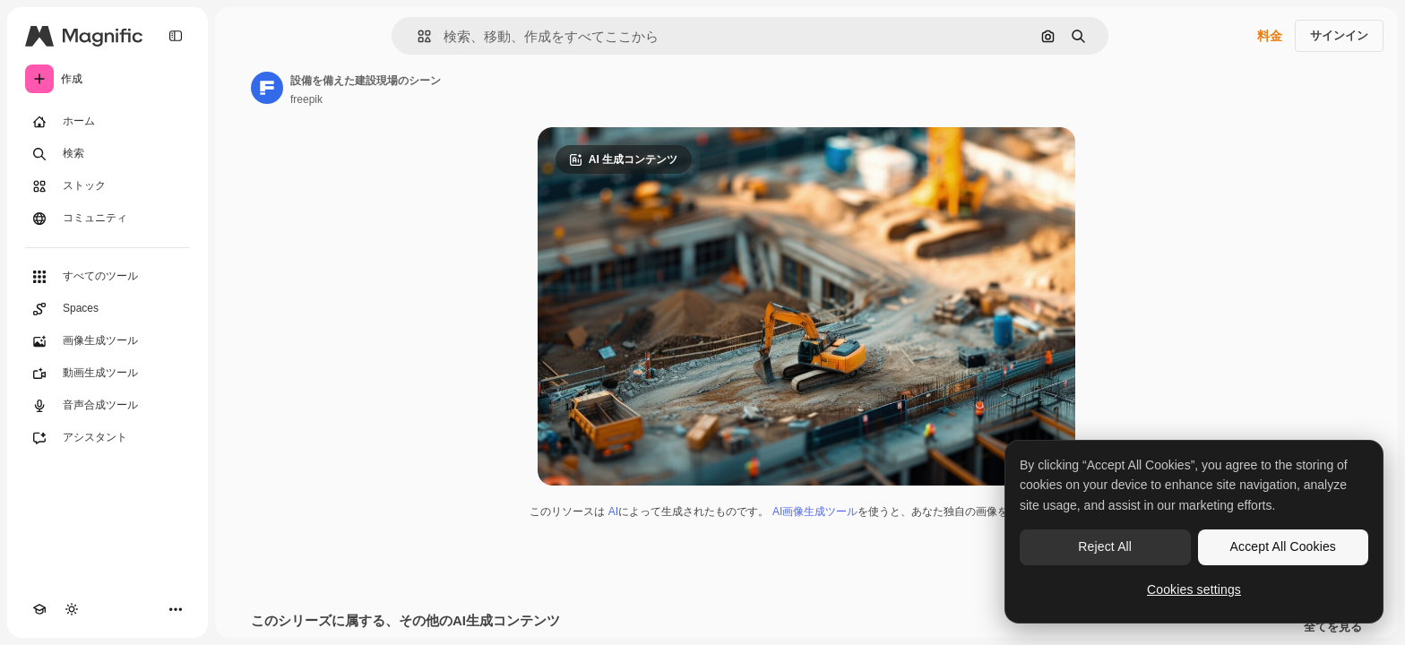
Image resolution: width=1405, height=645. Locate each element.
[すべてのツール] (107, 276)
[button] (417, 36)
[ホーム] (107, 122)
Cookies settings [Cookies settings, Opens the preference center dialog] (1194, 589)
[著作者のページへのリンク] (267, 88)
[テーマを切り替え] (71, 609)
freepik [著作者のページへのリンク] (306, 99)
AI (613, 511)
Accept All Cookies (1283, 546)
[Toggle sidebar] (175, 36)
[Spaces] (107, 309)
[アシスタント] (107, 438)
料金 (1269, 36)
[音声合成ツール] (107, 405)
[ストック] (107, 186)
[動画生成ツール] (107, 373)
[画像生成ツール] (107, 341)
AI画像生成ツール (815, 511)
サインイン (1339, 35)
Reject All (1105, 546)
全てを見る (1333, 627)
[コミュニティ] (107, 218)
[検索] (107, 154)
